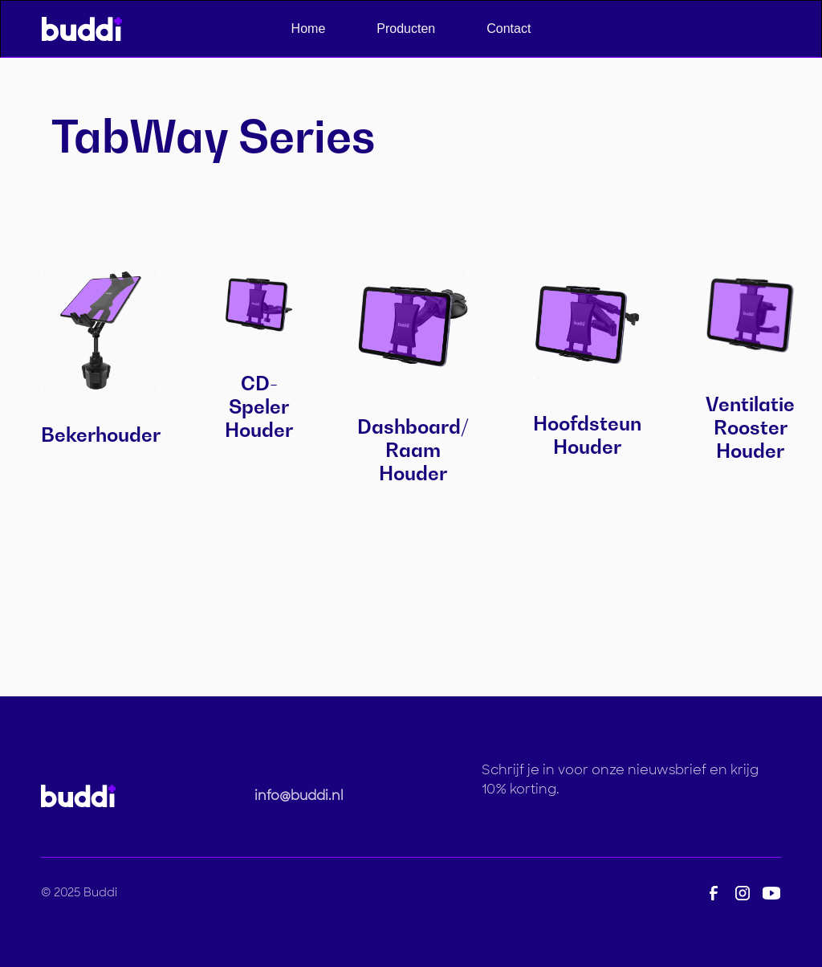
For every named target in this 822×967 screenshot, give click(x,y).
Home (308, 28)
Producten (405, 28)
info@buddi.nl (299, 795)
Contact (508, 28)
